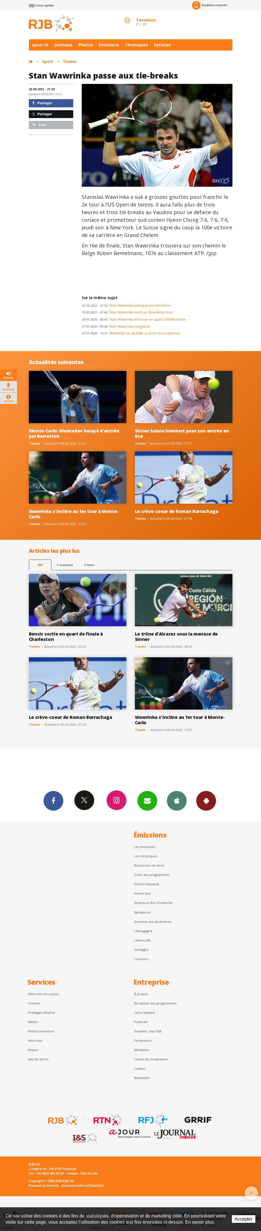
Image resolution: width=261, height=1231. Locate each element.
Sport (47, 61)
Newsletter (142, 1078)
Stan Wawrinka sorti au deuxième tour (127, 312)
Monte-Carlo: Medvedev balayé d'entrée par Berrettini (74, 433)
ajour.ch (40, 44)
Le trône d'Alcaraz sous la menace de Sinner (176, 636)
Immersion (142, 893)
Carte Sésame (144, 1012)
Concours (141, 959)
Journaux (63, 44)
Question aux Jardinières (152, 921)
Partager (42, 103)
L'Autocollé (142, 940)
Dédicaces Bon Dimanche (153, 902)
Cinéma (34, 1003)
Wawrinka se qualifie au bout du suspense (131, 333)
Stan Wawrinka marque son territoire (126, 305)
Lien (39, 125)
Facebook (53, 800)
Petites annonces (41, 1031)
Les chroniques (145, 856)
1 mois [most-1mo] (89, 565)
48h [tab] (40, 565)
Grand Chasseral (146, 884)
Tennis (70, 61)
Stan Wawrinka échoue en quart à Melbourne (133, 319)
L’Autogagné (143, 931)
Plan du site (89, 1173)
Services (162, 44)
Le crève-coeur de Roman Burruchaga (176, 511)
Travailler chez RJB (147, 1031)
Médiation (141, 1050)
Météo (33, 1022)
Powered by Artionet (44, 1185)
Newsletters (147, 800)
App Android (206, 800)
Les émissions (144, 847)
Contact (140, 1068)
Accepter (244, 1219)
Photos (85, 44)
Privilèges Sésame (41, 1012)
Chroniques (136, 44)
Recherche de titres (149, 865)
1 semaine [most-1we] (65, 565)
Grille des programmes (151, 875)
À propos (141, 994)
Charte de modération (151, 1059)
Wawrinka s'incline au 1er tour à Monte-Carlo (74, 514)
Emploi (33, 1050)
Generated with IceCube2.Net (82, 1185)
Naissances (142, 912)
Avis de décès (38, 1059)
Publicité (140, 1022)
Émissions (109, 44)
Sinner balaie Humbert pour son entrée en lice (182, 433)
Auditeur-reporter (209, 5)
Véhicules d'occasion (43, 994)
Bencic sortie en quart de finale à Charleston (66, 636)
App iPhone (177, 800)
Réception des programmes (155, 1003)
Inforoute (35, 1040)
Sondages (141, 949)
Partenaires (143, 1040)
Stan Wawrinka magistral (116, 326)
